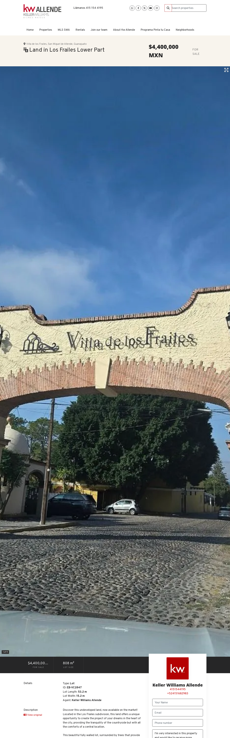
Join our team (99, 30)
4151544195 (178, 689)
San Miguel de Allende (60, 44)
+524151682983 (177, 693)
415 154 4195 (94, 8)
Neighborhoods (185, 30)
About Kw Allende (124, 30)
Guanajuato (80, 44)
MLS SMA (64, 30)
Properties (45, 30)
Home (30, 30)
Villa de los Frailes (36, 44)
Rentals (80, 30)
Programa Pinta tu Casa (155, 30)
